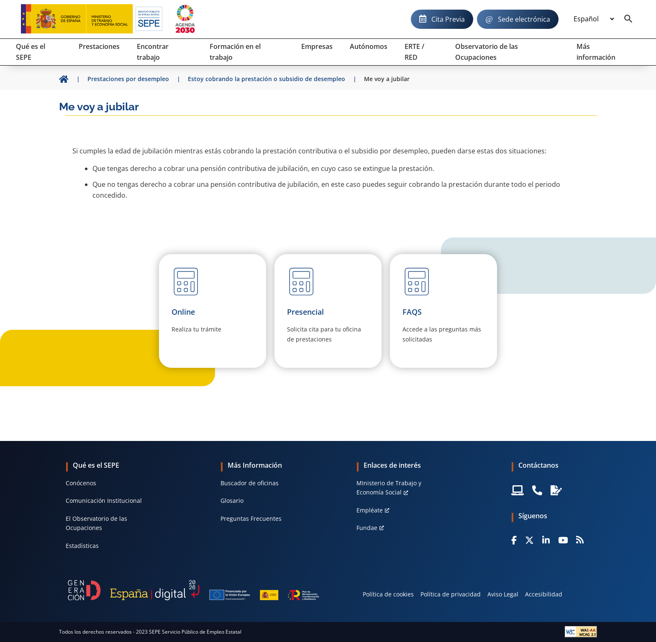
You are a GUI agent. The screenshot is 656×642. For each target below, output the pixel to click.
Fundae (366, 528)
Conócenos (81, 483)
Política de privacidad (450, 594)
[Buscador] (628, 19)
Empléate (369, 510)
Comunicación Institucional (104, 500)
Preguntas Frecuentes (251, 518)
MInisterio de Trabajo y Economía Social (388, 487)
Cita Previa (448, 19)
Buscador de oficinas (249, 483)
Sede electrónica (524, 19)
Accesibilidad (543, 594)
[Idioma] (593, 19)
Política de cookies (388, 594)
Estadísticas (82, 546)
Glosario (231, 500)
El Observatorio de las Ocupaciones (96, 523)
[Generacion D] (193, 590)
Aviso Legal (502, 594)
